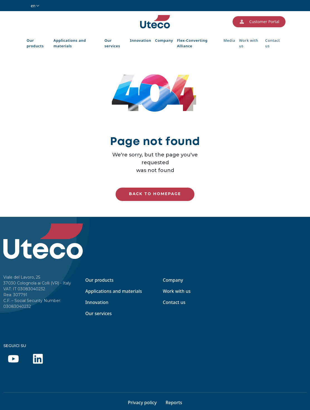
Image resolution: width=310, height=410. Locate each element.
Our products (35, 43)
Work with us (248, 43)
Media (229, 40)
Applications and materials (69, 43)
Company (164, 40)
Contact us (272, 43)
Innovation (140, 40)
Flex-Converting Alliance (192, 43)
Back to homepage (155, 194)
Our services (112, 43)
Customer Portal (259, 22)
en (33, 5)
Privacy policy (142, 402)
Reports (173, 402)
